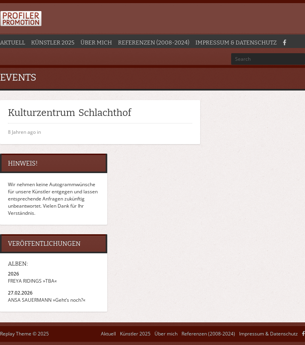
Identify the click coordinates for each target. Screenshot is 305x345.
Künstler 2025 (52, 42)
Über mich (96, 42)
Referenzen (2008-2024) (153, 42)
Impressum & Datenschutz (236, 42)
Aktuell (12, 42)
